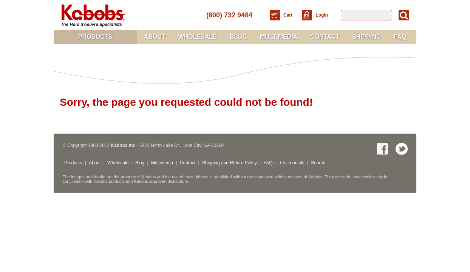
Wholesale (197, 37)
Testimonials (291, 162)
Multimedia (278, 37)
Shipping (366, 37)
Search (318, 162)
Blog (238, 37)
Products (95, 37)
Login (321, 15)
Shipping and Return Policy (229, 162)
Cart (288, 15)
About (154, 37)
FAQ (400, 37)
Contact (324, 37)
